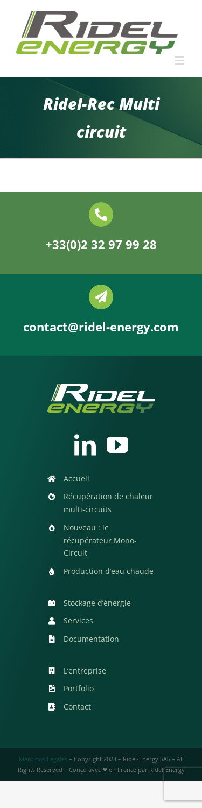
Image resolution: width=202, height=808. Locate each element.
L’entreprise (85, 670)
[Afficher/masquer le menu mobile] (180, 60)
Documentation (91, 639)
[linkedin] (85, 445)
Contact (77, 706)
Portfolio (79, 688)
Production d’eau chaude (109, 571)
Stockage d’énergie (97, 603)
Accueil (76, 478)
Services (78, 620)
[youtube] (117, 445)
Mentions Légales (43, 759)
